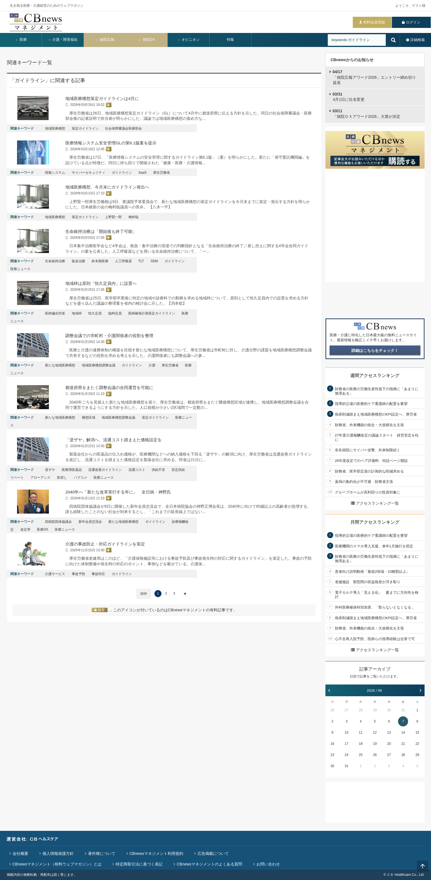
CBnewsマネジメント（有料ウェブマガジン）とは (57, 864)
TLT (141, 261)
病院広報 (104, 40)
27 (346, 710)
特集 (230, 40)
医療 (21, 40)
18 (361, 744)
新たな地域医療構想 (60, 365)
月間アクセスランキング (374, 522)
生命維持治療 (55, 261)
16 (332, 744)
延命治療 (78, 261)
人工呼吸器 (123, 261)
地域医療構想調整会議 (98, 365)
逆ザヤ (50, 470)
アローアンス (40, 478)
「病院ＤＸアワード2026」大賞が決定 (366, 114)
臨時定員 (115, 313)
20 (389, 744)
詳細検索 (417, 40)
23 (332, 755)
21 (403, 744)
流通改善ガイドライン (105, 470)
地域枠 (77, 313)
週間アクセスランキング (374, 375)
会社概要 (20, 853)
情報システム (55, 173)
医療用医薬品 (72, 470)
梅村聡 (133, 217)
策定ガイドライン (85, 128)
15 (417, 732)
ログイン (413, 22)
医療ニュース (20, 269)
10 (346, 732)
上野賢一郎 (113, 217)
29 (375, 710)
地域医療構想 (55, 128)
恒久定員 (95, 313)
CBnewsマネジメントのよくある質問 (209, 864)
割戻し (62, 478)
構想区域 (88, 417)
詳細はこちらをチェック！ (374, 350)
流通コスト (136, 470)
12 (375, 732)
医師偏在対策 (55, 313)
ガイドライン (122, 173)
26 (332, 710)
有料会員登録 (374, 22)
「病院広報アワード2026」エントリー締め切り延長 (374, 77)
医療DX (42, 529)
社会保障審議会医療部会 (123, 128)
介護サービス (55, 574)
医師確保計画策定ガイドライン (151, 313)
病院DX (146, 40)
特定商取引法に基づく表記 (139, 864)
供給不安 (158, 470)
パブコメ (80, 478)
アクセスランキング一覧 (375, 503)
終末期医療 (100, 261)
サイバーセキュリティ (88, 173)
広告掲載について (213, 853)
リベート (17, 478)
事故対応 (98, 574)
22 (417, 744)
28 (361, 710)
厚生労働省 (161, 173)
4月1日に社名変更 (349, 97)
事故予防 (78, 574)
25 (361, 755)
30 (389, 710)
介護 (152, 365)
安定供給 (178, 470)
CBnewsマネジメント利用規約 (156, 853)
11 (361, 732)
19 (375, 744)
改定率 (25, 529)
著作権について (101, 853)
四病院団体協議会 (58, 522)
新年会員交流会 (90, 522)
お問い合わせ (268, 864)
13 (389, 732)
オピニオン (188, 40)
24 (346, 755)
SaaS (143, 173)
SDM (154, 261)
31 (403, 710)
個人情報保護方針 (58, 853)
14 (403, 732)
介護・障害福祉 (63, 40)
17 (346, 744)
